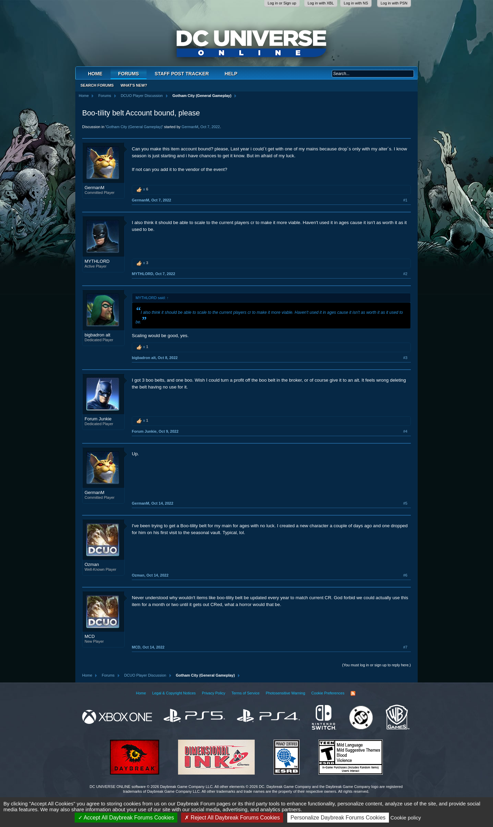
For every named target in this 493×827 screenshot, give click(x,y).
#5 (405, 503)
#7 (405, 647)
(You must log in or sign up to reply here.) (376, 665)
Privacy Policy (213, 693)
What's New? (134, 85)
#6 (405, 575)
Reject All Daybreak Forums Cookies (232, 817)
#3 (405, 358)
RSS (353, 693)
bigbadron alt (97, 334)
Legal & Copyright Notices (173, 693)
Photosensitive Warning (285, 693)
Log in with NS (356, 3)
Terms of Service (245, 693)
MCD (90, 636)
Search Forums (97, 85)
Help (231, 73)
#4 (405, 431)
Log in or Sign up (282, 3)
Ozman (92, 564)
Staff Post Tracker (182, 73)
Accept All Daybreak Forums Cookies (126, 817)
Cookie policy (405, 817)
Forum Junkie (98, 418)
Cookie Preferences (327, 693)
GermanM (189, 127)
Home (95, 73)
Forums (128, 73)
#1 (405, 200)
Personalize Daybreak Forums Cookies (338, 817)
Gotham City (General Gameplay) (134, 127)
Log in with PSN (394, 3)
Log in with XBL (321, 3)
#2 (405, 274)
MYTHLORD (97, 261)
